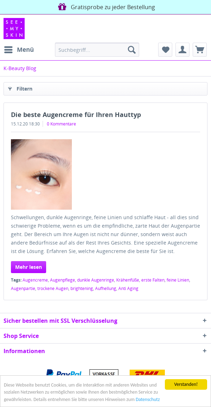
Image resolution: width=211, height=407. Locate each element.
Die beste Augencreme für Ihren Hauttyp (76, 114)
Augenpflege (62, 280)
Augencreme (35, 280)
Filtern (20, 87)
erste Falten (153, 280)
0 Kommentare (61, 124)
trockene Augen (52, 288)
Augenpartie (23, 288)
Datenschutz (148, 400)
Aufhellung (105, 288)
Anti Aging (128, 288)
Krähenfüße (127, 280)
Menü (19, 49)
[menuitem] (18, 50)
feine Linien (178, 280)
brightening (81, 288)
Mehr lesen (28, 267)
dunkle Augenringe (95, 280)
